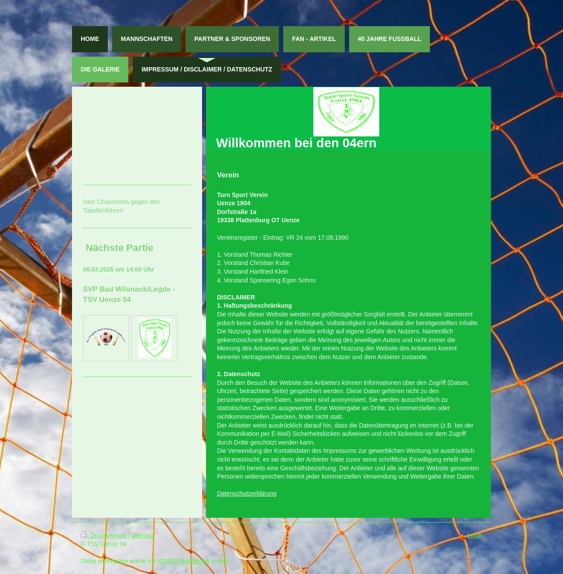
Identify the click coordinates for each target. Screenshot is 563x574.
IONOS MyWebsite (183, 560)
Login (474, 535)
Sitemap (142, 535)
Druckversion (104, 535)
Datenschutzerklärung (246, 493)
